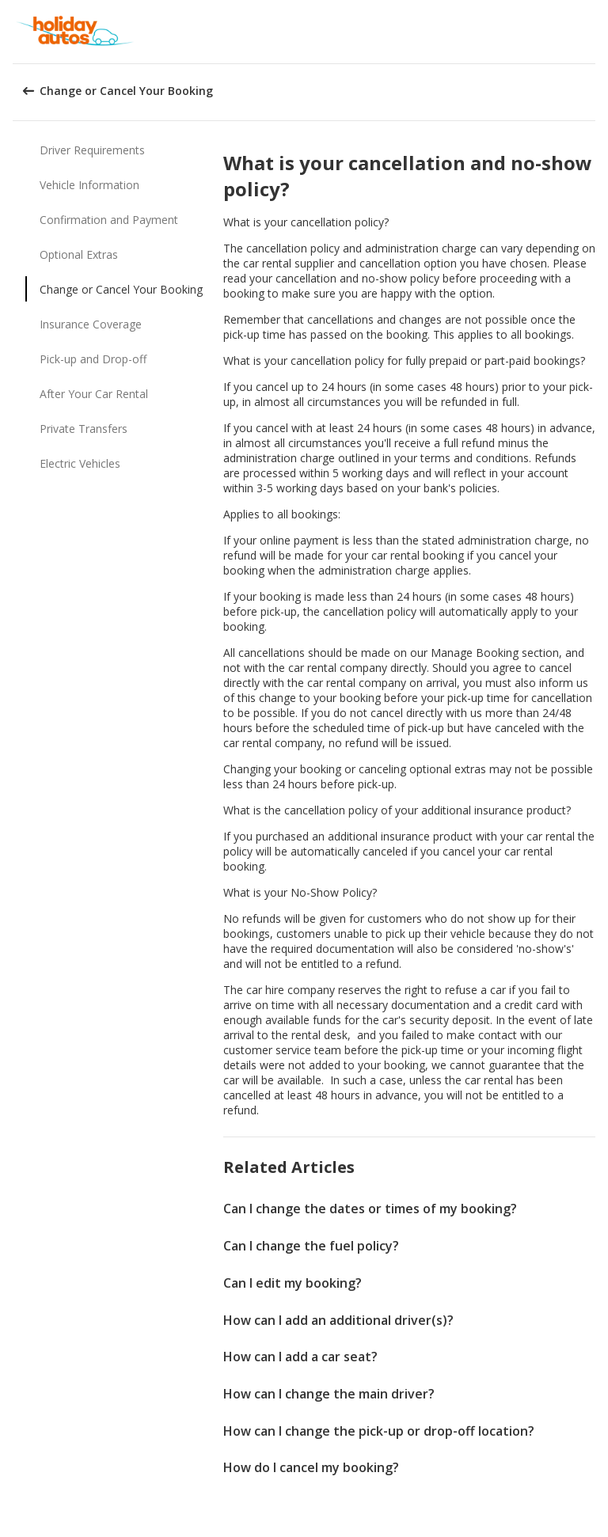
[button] (590, 31)
